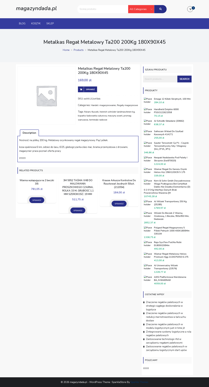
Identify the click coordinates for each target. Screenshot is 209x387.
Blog (22, 23)
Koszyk (36, 23)
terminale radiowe (98, 119)
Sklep (50, 23)
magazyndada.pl (36, 8)
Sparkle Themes (139, 382)
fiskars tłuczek (91, 111)
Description (29, 133)
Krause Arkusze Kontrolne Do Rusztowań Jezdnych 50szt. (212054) (119, 184)
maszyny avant (115, 115)
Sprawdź (90, 89)
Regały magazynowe (127, 105)
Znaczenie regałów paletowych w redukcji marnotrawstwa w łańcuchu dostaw (166, 317)
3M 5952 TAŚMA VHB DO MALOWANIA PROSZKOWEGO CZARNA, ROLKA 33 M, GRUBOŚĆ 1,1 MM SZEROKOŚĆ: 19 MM (78, 187)
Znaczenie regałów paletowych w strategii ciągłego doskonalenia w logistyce (164, 306)
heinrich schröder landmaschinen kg (117, 111)
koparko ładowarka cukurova (92, 115)
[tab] (29, 132)
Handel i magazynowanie (103, 105)
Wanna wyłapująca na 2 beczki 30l (37, 182)
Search (184, 79)
